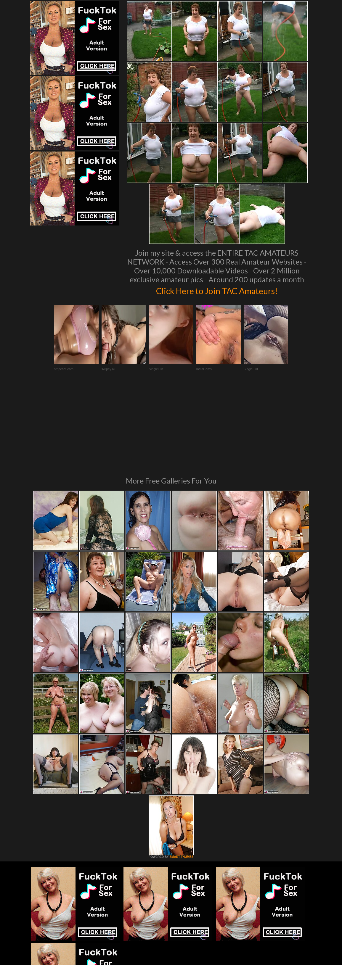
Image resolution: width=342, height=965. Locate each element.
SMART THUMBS (181, 776)
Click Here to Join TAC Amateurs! (217, 290)
